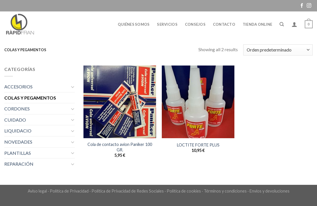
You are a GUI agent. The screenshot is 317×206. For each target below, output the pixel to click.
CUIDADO (15, 119)
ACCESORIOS (18, 86)
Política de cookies (184, 191)
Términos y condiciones (225, 191)
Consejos (195, 24)
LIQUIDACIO (17, 130)
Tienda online (257, 24)
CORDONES (17, 108)
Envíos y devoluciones (270, 191)
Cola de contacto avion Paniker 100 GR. (119, 147)
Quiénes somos (133, 24)
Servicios (167, 24)
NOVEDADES (18, 141)
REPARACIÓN (18, 164)
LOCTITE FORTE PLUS (198, 144)
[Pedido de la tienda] (278, 50)
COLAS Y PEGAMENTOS (30, 97)
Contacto (224, 24)
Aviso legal (37, 191)
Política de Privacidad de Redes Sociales (127, 191)
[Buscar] (282, 24)
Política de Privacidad (69, 191)
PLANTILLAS (17, 153)
